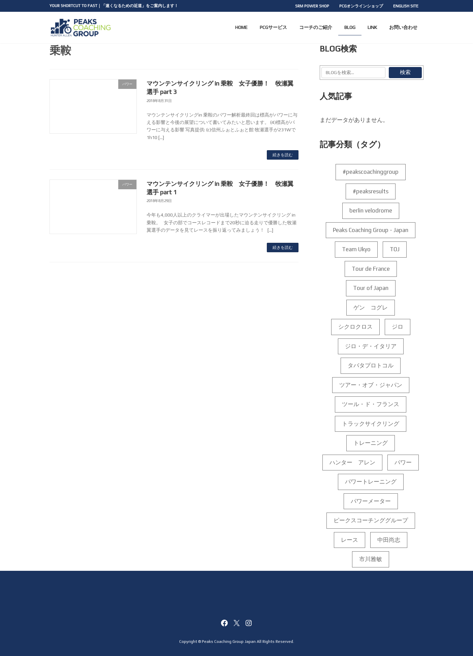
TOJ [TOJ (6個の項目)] (395, 249)
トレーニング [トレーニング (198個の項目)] (371, 443)
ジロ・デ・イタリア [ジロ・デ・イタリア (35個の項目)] (371, 346)
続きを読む (283, 155)
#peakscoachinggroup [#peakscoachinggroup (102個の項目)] (371, 172)
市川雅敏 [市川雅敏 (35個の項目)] (370, 559)
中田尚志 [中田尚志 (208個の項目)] (389, 539)
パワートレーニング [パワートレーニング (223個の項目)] (371, 482)
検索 (405, 72)
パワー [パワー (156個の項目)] (403, 462)
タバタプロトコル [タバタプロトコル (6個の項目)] (371, 365)
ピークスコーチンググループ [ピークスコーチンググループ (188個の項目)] (371, 520)
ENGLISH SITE (405, 6)
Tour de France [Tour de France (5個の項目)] (371, 268)
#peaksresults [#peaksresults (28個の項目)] (371, 191)
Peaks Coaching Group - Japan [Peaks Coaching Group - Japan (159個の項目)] (371, 230)
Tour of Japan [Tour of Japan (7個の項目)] (370, 288)
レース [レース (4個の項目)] (349, 539)
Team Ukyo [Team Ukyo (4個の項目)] (356, 249)
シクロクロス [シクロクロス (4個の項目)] (355, 327)
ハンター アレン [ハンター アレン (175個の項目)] (353, 462)
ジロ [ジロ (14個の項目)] (397, 327)
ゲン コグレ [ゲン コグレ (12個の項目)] (371, 307)
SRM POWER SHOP (312, 6)
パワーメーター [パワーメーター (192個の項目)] (371, 501)
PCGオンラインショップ (361, 6)
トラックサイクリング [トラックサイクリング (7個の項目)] (371, 423)
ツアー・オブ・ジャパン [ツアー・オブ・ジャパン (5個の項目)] (370, 385)
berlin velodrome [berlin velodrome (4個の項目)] (370, 210)
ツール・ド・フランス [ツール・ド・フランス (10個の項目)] (371, 404)
